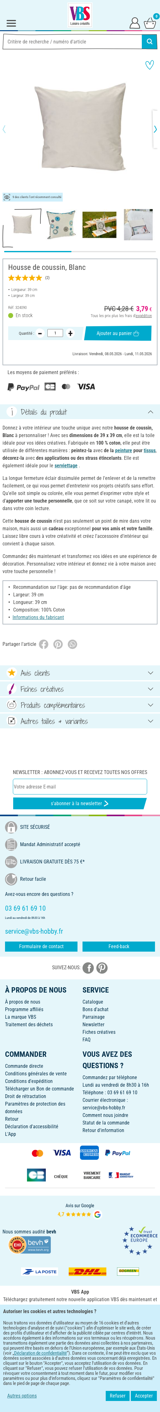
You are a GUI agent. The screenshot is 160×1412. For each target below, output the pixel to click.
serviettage (66, 466)
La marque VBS (20, 1017)
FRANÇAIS (80, 1341)
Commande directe (24, 1066)
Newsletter (93, 1025)
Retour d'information (103, 1130)
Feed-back (119, 946)
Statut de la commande (106, 1123)
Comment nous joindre (105, 1115)
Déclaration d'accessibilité (31, 1127)
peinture (123, 450)
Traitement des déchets (29, 1025)
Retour (12, 1119)
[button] (9, 129)
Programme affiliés (24, 1009)
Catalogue (93, 1002)
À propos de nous (22, 1002)
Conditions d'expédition (29, 1081)
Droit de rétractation (25, 1096)
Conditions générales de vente (36, 1074)
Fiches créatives (99, 1032)
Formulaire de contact (41, 946)
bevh (51, 1232)
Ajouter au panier (118, 333)
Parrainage (94, 1017)
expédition (144, 315)
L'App (10, 1134)
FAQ (87, 1040)
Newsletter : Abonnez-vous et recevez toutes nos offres (80, 772)
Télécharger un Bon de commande (39, 1089)
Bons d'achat (96, 1009)
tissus (150, 450)
